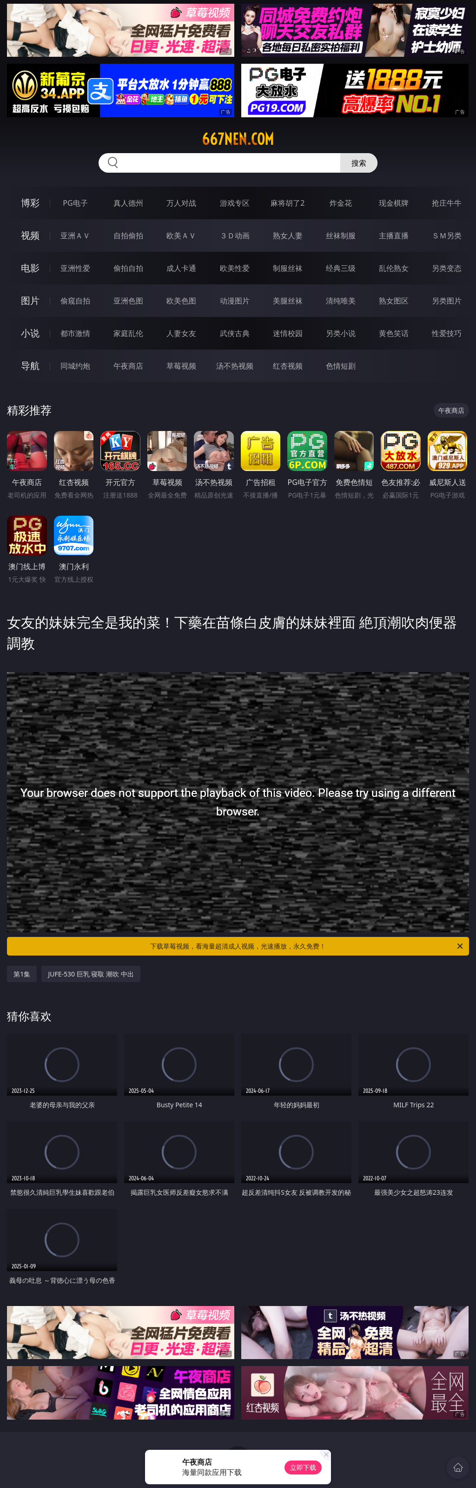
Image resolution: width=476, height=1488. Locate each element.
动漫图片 (235, 301)
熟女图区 (394, 301)
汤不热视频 (234, 366)
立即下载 (303, 1467)
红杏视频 (288, 366)
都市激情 (75, 333)
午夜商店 (128, 366)
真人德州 (128, 203)
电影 (30, 268)
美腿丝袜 (288, 301)
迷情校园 (288, 333)
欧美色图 (181, 301)
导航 (30, 365)
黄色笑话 (394, 333)
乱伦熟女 (394, 268)
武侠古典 (235, 333)
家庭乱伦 (128, 333)
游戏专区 (235, 203)
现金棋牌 (394, 203)
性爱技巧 (447, 333)
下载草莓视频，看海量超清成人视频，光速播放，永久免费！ (307, 946)
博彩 (30, 202)
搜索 (358, 163)
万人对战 (181, 203)
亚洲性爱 (75, 268)
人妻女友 (181, 333)
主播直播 (394, 235)
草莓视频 (181, 366)
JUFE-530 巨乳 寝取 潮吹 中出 (90, 974)
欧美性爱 (235, 268)
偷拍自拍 (128, 268)
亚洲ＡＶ (75, 235)
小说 (30, 333)
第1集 (21, 974)
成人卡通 (181, 268)
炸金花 (341, 203)
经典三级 (341, 268)
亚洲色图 (128, 301)
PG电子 (75, 203)
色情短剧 (341, 366)
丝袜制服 (341, 235)
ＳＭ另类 (447, 235)
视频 (30, 235)
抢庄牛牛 (447, 203)
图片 (30, 300)
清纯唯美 (341, 301)
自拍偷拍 (128, 235)
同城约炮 (75, 366)
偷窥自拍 (75, 301)
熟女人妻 (288, 235)
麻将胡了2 (287, 203)
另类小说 (341, 333)
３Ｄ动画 (235, 235)
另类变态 (447, 268)
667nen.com (238, 139)
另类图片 (447, 301)
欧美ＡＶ (181, 235)
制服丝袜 (288, 268)
